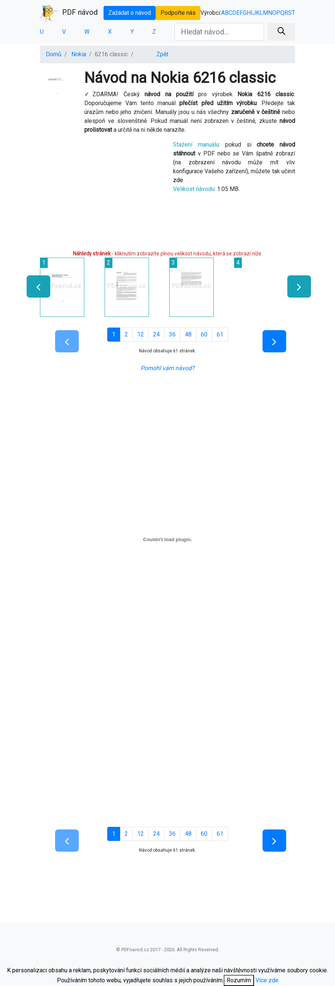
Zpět (162, 54)
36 (172, 334)
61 (220, 334)
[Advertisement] (101, 191)
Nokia (78, 54)
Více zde (267, 980)
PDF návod (69, 13)
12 (140, 334)
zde (178, 180)
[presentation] (35, 286)
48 (188, 334)
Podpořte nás (178, 12)
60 (204, 334)
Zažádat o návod (129, 12)
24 (156, 334)
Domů (53, 54)
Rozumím (239, 980)
